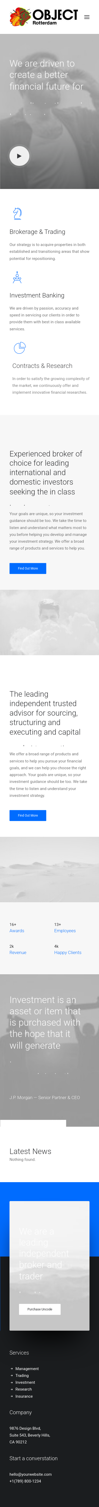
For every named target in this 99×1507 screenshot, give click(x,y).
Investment (25, 1382)
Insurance (24, 1396)
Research (24, 1389)
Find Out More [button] (28, 589)
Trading (22, 1375)
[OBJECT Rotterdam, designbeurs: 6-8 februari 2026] (44, 17)
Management (27, 1368)
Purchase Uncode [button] (39, 1318)
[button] (87, 17)
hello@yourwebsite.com (31, 1474)
